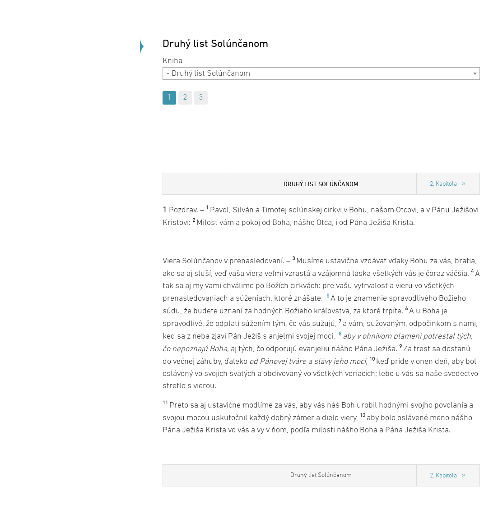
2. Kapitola (443, 184)
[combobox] (321, 73)
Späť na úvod (90, 121)
